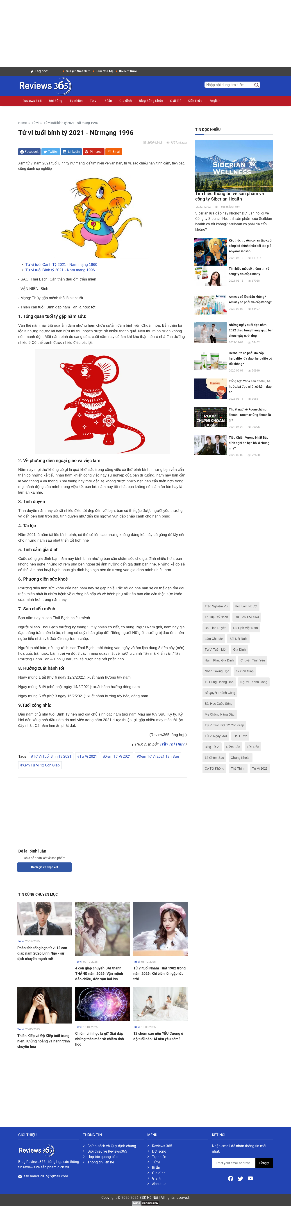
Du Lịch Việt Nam (245, 628)
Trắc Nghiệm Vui (216, 606)
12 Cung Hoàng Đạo (219, 682)
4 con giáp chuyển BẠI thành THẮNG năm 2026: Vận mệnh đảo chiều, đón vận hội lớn (99, 973)
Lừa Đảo (253, 747)
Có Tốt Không (214, 768)
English (215, 101)
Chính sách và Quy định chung (111, 1146)
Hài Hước (240, 736)
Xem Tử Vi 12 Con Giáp (41, 765)
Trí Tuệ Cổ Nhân (216, 617)
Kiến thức (195, 101)
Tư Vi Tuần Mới (216, 649)
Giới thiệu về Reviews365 (107, 1151)
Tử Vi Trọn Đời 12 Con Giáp (224, 725)
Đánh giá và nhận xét (44, 867)
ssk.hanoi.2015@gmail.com (46, 1176)
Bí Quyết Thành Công (220, 693)
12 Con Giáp (245, 671)
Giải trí (157, 1178)
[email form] (234, 1163)
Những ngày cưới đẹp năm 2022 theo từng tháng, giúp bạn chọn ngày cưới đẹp (251, 330)
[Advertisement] (145, 31)
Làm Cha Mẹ (214, 639)
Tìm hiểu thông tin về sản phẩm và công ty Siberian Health (229, 196)
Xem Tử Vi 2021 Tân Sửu (159, 756)
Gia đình (125, 101)
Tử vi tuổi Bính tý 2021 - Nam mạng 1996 (60, 270)
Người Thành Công (253, 682)
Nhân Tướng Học (217, 671)
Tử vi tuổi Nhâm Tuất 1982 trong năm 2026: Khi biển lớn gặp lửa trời (159, 973)
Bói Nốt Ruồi (238, 639)
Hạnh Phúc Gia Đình (219, 660)
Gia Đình (239, 649)
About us (159, 1184)
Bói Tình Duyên (215, 628)
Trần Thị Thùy (172, 744)
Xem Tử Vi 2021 (118, 756)
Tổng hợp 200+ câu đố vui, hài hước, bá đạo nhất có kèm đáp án (250, 386)
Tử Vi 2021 (88, 756)
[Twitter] (241, 1178)
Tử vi (93, 101)
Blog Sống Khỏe (151, 101)
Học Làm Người (246, 606)
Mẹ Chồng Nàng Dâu (219, 714)
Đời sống (159, 1151)
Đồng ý (264, 1163)
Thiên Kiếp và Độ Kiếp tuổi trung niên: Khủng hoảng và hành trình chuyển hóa (43, 1041)
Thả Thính (238, 768)
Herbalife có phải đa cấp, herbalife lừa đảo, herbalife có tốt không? (250, 358)
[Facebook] (231, 1178)
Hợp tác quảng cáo (102, 1157)
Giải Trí (175, 101)
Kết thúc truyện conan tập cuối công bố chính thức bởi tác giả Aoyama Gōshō (250, 246)
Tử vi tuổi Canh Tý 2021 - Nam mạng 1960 (61, 264)
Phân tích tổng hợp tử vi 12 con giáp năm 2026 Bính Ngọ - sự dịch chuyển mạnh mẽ (42, 953)
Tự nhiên (76, 101)
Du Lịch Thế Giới (247, 617)
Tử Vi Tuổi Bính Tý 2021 (52, 756)
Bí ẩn (108, 101)
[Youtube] (250, 1178)
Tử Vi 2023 (260, 768)
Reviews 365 (32, 101)
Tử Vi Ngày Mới (216, 736)
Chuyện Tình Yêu (253, 660)
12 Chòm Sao (214, 757)
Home (22, 123)
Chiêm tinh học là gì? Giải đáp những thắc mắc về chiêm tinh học (99, 1038)
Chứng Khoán (240, 757)
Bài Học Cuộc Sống (218, 703)
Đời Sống (55, 101)
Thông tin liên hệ (100, 1162)
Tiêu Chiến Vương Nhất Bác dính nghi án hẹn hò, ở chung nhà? (249, 443)
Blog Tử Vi (212, 747)
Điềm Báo (233, 747)
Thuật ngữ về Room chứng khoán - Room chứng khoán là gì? (250, 415)
